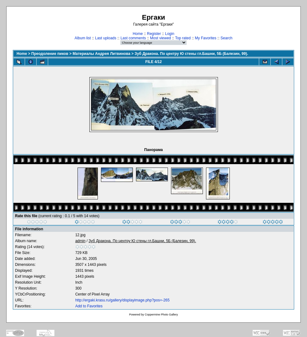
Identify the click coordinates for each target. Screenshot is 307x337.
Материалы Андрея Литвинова (101, 53)
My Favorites (205, 38)
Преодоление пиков (49, 53)
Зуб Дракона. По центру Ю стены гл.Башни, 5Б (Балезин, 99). (191, 53)
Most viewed (160, 38)
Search (226, 38)
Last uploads (105, 38)
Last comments (133, 38)
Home (138, 34)
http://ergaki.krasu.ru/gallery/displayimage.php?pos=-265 (122, 300)
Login (169, 34)
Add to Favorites (89, 306)
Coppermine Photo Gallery (161, 314)
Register (154, 34)
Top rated (183, 38)
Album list (83, 38)
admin (80, 241)
